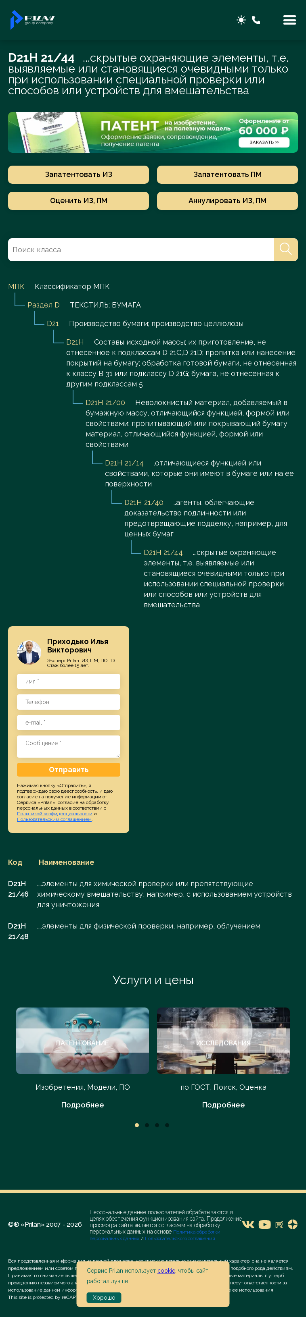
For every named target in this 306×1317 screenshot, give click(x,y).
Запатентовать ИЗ (78, 174)
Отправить (69, 769)
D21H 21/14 (124, 463)
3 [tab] (157, 1125)
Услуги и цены (153, 980)
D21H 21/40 (143, 502)
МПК (16, 286)
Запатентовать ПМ (228, 174)
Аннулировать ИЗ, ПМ (227, 200)
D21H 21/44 (163, 552)
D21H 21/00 (105, 402)
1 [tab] (137, 1125)
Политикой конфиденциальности (54, 813)
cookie (166, 1270)
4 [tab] (167, 1125)
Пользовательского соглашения (179, 1238)
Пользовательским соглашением (54, 819)
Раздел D (43, 305)
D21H (75, 342)
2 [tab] (147, 1125)
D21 (53, 323)
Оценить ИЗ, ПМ (78, 200)
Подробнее (82, 1105)
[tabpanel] (82, 1058)
